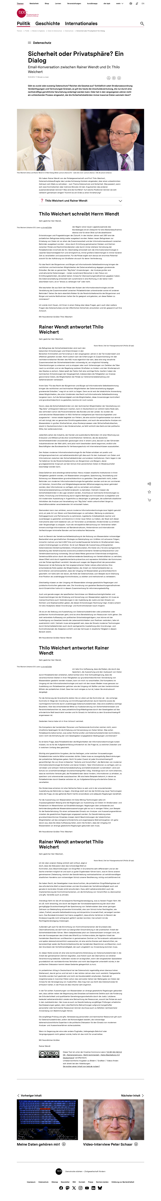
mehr (119, 3)
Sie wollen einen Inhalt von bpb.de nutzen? (81, 1115)
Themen (19, 31)
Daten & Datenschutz (55, 31)
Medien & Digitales (38, 31)
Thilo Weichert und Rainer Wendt (66, 200)
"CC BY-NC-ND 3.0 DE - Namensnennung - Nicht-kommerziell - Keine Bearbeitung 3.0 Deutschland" (92, 1104)
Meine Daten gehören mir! (39, 1193)
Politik (27, 31)
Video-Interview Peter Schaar (108, 1193)
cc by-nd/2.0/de (46, 261)
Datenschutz (69, 31)
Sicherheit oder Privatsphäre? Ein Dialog (90, 31)
